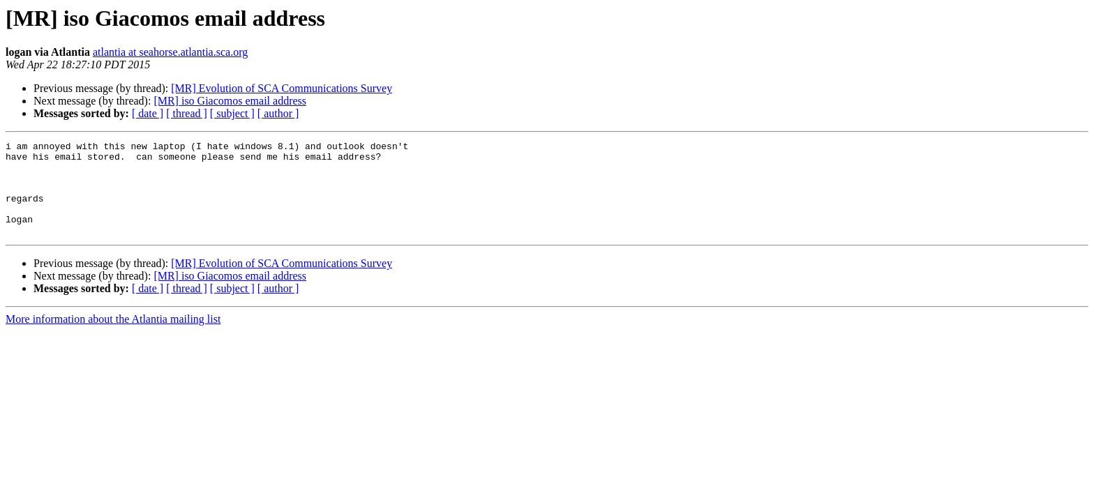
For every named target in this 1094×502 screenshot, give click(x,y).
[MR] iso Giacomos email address (229, 101)
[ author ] (278, 113)
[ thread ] (186, 113)
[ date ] (147, 113)
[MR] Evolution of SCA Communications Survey (281, 88)
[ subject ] (232, 113)
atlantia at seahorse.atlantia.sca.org (170, 52)
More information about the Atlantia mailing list (113, 338)
